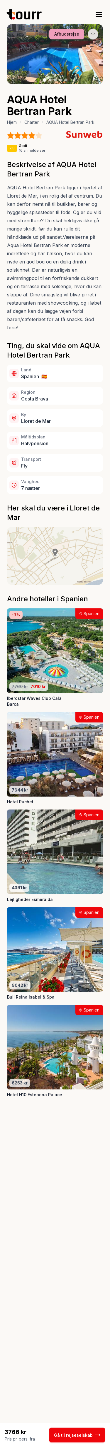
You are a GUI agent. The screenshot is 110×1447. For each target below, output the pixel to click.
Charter (31, 122)
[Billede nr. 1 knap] (44, 80)
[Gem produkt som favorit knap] (93, 34)
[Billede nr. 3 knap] (55, 80)
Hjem (12, 122)
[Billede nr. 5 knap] (66, 80)
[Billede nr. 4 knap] (60, 80)
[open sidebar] (99, 14)
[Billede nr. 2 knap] (50, 80)
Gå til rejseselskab (77, 1435)
